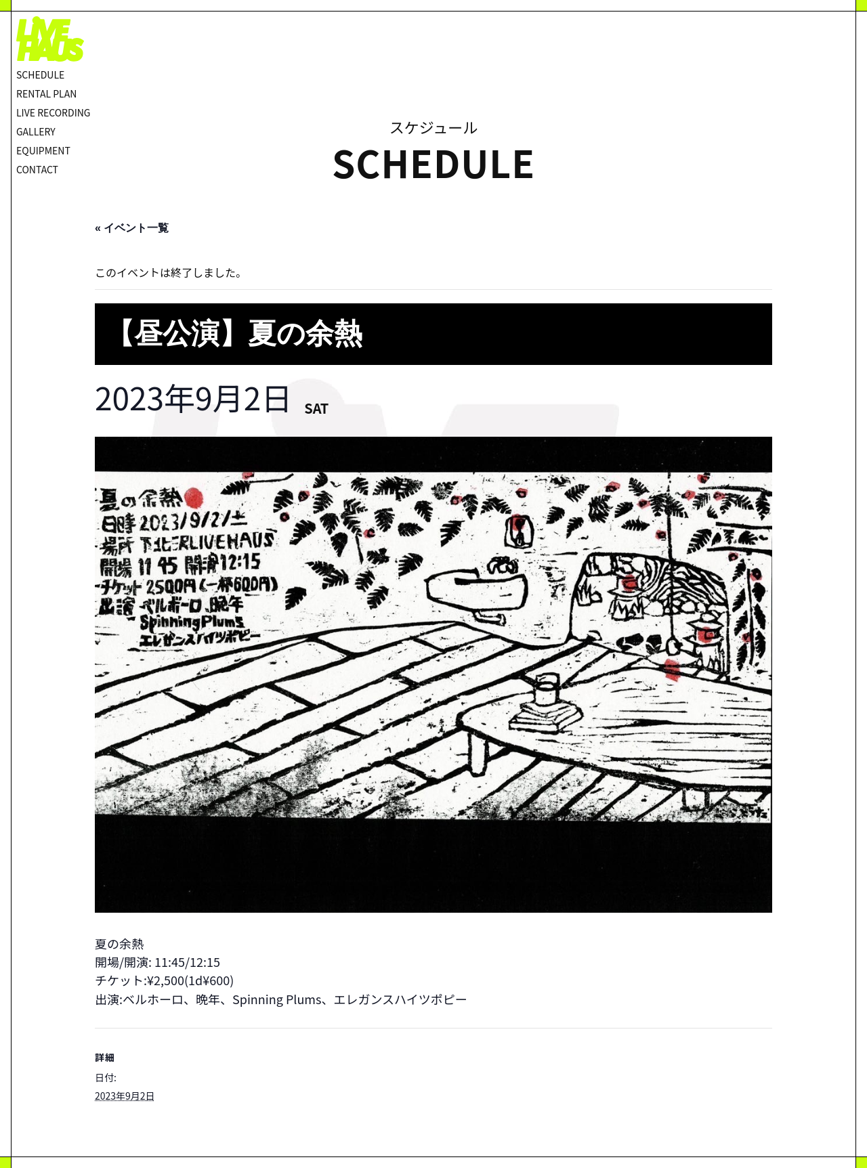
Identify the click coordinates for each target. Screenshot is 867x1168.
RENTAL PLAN (46, 93)
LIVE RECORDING (53, 112)
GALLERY (36, 131)
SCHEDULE (40, 74)
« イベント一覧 (132, 228)
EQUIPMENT (43, 150)
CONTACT (37, 169)
